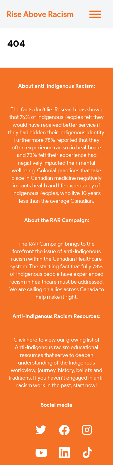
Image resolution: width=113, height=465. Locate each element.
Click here (25, 339)
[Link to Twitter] (41, 429)
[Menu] (95, 14)
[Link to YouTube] (41, 453)
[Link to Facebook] (64, 430)
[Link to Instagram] (87, 430)
